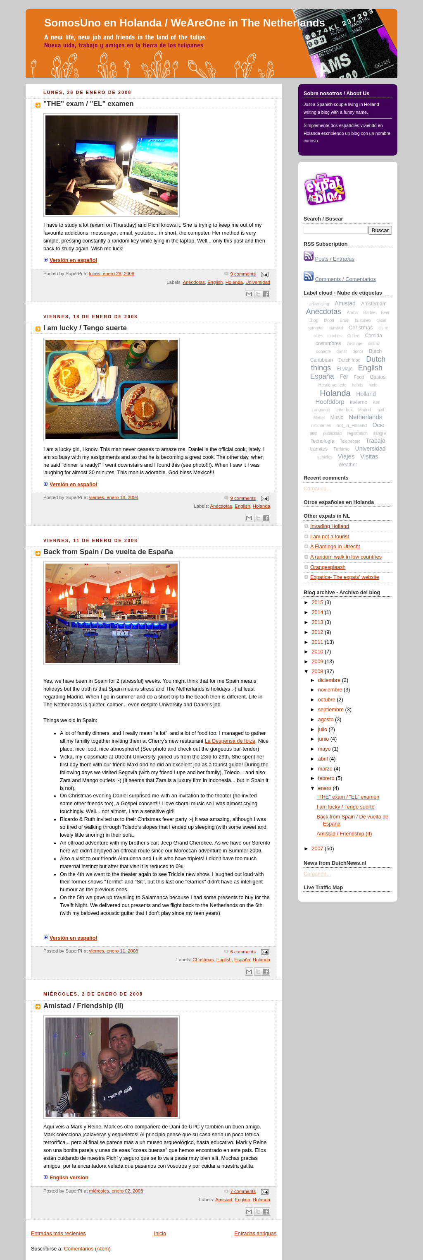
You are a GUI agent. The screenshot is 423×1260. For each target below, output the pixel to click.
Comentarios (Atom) (87, 1249)
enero (325, 788)
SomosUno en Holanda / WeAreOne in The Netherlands (184, 23)
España (242, 959)
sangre (379, 433)
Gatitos (377, 377)
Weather (347, 465)
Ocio (379, 425)
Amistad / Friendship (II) (83, 1006)
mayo (325, 749)
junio (324, 739)
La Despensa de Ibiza (230, 741)
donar (342, 351)
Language (320, 410)
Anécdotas (194, 282)
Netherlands (365, 416)
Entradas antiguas (255, 1233)
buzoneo (363, 320)
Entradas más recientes (58, 1233)
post (314, 433)
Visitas (369, 456)
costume (354, 343)
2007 (318, 849)
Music (336, 417)
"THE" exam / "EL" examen (88, 104)
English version (65, 1178)
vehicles (324, 457)
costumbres (328, 343)
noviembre (331, 690)
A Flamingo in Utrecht (335, 547)
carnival (336, 328)
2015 (318, 602)
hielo (372, 385)
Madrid (364, 410)
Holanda (234, 282)
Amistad (223, 1199)
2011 (318, 642)
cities (318, 336)
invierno (358, 402)
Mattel (319, 417)
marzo (326, 769)
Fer (344, 376)
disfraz (374, 343)
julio (323, 729)
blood (329, 320)
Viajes (346, 456)
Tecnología (323, 441)
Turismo (341, 448)
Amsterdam (373, 304)
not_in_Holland (352, 425)
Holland (365, 394)
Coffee (353, 336)
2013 (318, 622)
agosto (326, 719)
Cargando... (317, 489)
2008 (318, 671)
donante (323, 351)
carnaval (315, 328)
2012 (318, 632)
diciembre (330, 680)
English (215, 282)
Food (359, 376)
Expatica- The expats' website (344, 577)
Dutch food (350, 360)
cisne (383, 328)
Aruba (352, 312)
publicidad (332, 433)
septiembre (331, 710)
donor (358, 351)
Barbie (369, 312)
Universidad (257, 282)
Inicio (160, 1233)
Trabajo (375, 440)
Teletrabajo (350, 441)
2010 (318, 652)
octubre (327, 700)
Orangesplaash (328, 567)
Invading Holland (329, 526)
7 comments (243, 1191)
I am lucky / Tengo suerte (85, 328)
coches (335, 336)
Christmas (203, 959)
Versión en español (70, 260)
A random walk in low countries (346, 557)
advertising (319, 304)
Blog (313, 320)
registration (357, 433)
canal (381, 320)
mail (380, 410)
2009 (318, 662)
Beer (385, 312)
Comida (373, 335)
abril (323, 759)
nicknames (321, 425)
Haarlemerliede (332, 385)
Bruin (344, 320)
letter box (343, 410)
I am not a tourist (329, 537)
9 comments (243, 273)
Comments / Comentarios (345, 279)
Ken (376, 402)
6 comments (243, 951)
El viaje (345, 369)
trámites (319, 449)
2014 (318, 612)
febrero (327, 778)
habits (357, 385)
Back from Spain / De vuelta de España (108, 552)
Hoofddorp (330, 401)
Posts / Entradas (334, 259)
